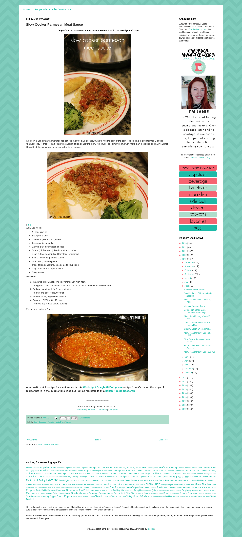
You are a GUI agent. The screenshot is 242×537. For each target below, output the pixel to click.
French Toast (75, 480)
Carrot (163, 470)
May (187, 357)
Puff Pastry (129, 490)
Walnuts (175, 496)
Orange (122, 487)
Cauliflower (180, 471)
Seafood (103, 493)
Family (195, 477)
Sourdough (174, 493)
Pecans (204, 487)
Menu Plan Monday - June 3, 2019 (199, 352)
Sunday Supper (49, 496)
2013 (184, 397)
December (189, 262)
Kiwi (96, 484)
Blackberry (196, 468)
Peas (197, 487)
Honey (29, 484)
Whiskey (192, 496)
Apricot (69, 468)
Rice (29, 493)
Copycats (176, 473)
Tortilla (114, 496)
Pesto (39, 490)
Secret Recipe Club (116, 493)
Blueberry (205, 467)
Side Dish (131, 493)
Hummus (53, 484)
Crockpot (43, 422)
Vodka (162, 496)
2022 (184, 247)
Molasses (43, 487)
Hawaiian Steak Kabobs (194, 289)
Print (29, 224)
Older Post (163, 440)
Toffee (85, 496)
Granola (121, 480)
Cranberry (61, 477)
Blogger (151, 529)
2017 (184, 381)
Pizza (68, 490)
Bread (213, 467)
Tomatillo (91, 496)
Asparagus (92, 467)
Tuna (124, 496)
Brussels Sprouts (76, 471)
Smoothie (140, 493)
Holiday (201, 480)
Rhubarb (213, 490)
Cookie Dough (144, 474)
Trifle (120, 496)
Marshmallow (180, 484)
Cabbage (117, 470)
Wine (197, 496)
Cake (124, 471)
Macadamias (141, 484)
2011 (184, 405)
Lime (127, 484)
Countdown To (34, 476)
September (190, 274)
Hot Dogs (46, 484)
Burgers (87, 470)
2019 (184, 259)
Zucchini (30, 499)
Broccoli (55, 470)
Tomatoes (107, 496)
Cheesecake (204, 470)
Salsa (68, 493)
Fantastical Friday (36, 480)
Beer (166, 467)
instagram (113, 409)
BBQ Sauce (136, 468)
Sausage (94, 493)
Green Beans (131, 480)
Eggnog (181, 477)
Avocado (102, 467)
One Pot (114, 487)
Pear (193, 487)
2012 (184, 401)
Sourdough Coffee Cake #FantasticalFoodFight (195, 311)
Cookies (155, 473)
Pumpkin (138, 490)
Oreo (128, 487)
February (189, 369)
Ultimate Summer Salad (194, 306)
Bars (129, 467)
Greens (141, 480)
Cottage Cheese (210, 474)
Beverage (173, 467)
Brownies (64, 470)
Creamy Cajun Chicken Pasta (197, 329)
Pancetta (153, 487)
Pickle (44, 490)
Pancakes (145, 487)
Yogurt (213, 496)
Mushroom (65, 487)
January (188, 372)
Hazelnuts (188, 480)
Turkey (129, 496)
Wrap (202, 496)
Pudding (109, 490)
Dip (164, 477)
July (187, 282)
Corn (184, 474)
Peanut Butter (176, 487)
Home (26, 9)
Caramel (154, 470)
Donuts (169, 477)
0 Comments (85, 418)
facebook (81, 409)
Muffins (57, 487)
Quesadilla (147, 490)
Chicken (31, 473)
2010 (184, 409)
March (188, 365)
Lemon (112, 484)
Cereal (195, 470)
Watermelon (184, 496)
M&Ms (133, 484)
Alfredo (29, 468)
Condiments (132, 474)
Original (135, 487)
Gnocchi (100, 480)
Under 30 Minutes (143, 496)
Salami (62, 493)
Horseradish (37, 484)
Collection (105, 474)
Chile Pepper (50, 474)
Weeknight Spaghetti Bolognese (103, 387)
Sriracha (208, 493)
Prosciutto (101, 490)
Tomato (68, 422)
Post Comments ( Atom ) (49, 444)
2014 (184, 393)
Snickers (154, 493)
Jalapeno (71, 484)
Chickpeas (40, 474)
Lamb (100, 484)
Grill (146, 480)
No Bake (79, 487)
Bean (145, 467)
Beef (36, 422)
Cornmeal (199, 474)
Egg (175, 476)
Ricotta (34, 493)
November (189, 266)
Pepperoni (212, 487)
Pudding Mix (119, 490)
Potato (87, 490)
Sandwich (77, 493)
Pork (81, 490)
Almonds (36, 468)
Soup (166, 493)
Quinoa (155, 490)
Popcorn (75, 490)
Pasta (160, 487)
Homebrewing (210, 480)
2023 (184, 243)
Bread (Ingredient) (33, 471)
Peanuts (187, 487)
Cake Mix (131, 470)
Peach (167, 487)
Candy (147, 470)
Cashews (171, 471)
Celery (188, 470)
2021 (184, 251)
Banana (117, 467)
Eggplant (188, 477)
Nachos (72, 487)
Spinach (184, 493)
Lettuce (120, 484)
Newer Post (32, 440)
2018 (184, 377)
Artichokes (76, 468)
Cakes (140, 470)
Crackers (53, 477)
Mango (164, 484)
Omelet (106, 487)
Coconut (89, 474)
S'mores (49, 493)
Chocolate (73, 473)
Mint (37, 487)
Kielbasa (91, 484)
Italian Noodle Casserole (120, 390)
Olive (100, 487)
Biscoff (182, 468)
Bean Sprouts (153, 468)
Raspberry (187, 490)
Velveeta (156, 496)
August (188, 278)
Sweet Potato (78, 496)
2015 (184, 389)
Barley (124, 468)
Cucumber (133, 477)
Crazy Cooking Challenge (77, 477)
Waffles (168, 496)
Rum (43, 493)
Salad (56, 493)
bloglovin (102, 409)
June (187, 286)
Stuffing (39, 496)
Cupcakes (143, 477)
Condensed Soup (118, 474)
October (188, 270)
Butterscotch (107, 471)
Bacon (110, 467)
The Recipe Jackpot (198, 29)
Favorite (51, 422)
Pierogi (53, 490)
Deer (150, 477)
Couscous (46, 477)
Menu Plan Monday (205, 484)
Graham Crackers (110, 480)
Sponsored (193, 493)
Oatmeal (94, 487)
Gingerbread (91, 480)
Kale (84, 484)
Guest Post (164, 480)
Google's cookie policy (200, 157)
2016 (184, 385)
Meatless (190, 484)
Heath (194, 480)
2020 (184, 255)
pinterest (92, 409)
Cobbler (82, 474)
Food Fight (64, 480)
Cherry (213, 471)
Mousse (51, 487)
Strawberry (31, 496)
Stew (214, 493)
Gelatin (83, 480)
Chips (64, 474)
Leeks (105, 484)
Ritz (39, 493)
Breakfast (45, 470)
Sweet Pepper (65, 496)
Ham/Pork (179, 480)
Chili (59, 474)
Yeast (207, 496)
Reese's (195, 490)
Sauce (85, 493)
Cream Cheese (96, 476)
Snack (147, 493)
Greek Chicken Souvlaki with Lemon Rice (197, 324)
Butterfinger (96, 471)
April (187, 361)
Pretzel (94, 490)
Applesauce (61, 468)
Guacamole (154, 480)
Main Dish (60, 422)
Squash (201, 493)
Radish (161, 490)
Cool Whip (165, 474)
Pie (49, 490)
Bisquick (188, 468)
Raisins (167, 490)
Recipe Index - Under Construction (53, 9)
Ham (172, 480)
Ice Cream (62, 484)
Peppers (31, 490)
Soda (160, 493)
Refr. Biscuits (204, 490)
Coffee (96, 474)
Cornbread (191, 474)
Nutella (86, 487)
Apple (54, 467)
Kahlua (79, 484)
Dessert (157, 476)
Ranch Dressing (176, 490)
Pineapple (61, 490)
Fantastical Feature (207, 477)
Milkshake (30, 487)
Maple (170, 484)
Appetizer (45, 467)
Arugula (83, 468)
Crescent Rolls (111, 477)
